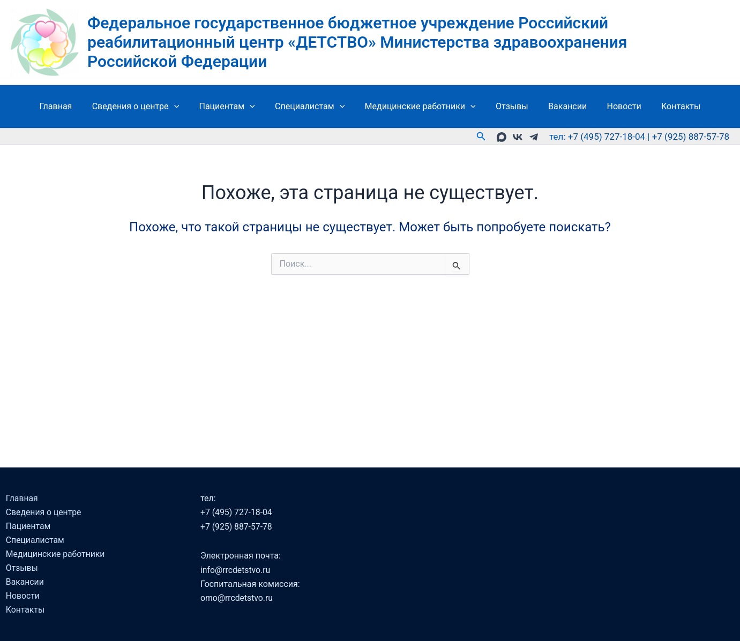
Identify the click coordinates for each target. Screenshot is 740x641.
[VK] (517, 137)
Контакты (669, 106)
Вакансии (561, 106)
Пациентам (232, 106)
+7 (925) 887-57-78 (690, 136)
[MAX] (501, 137)
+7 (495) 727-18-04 (606, 136)
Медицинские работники (420, 106)
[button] (182, 106)
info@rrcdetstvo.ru (236, 568)
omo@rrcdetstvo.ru (237, 596)
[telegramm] (534, 137)
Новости (616, 106)
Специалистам (312, 106)
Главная (67, 106)
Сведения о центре (144, 106)
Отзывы (509, 106)
